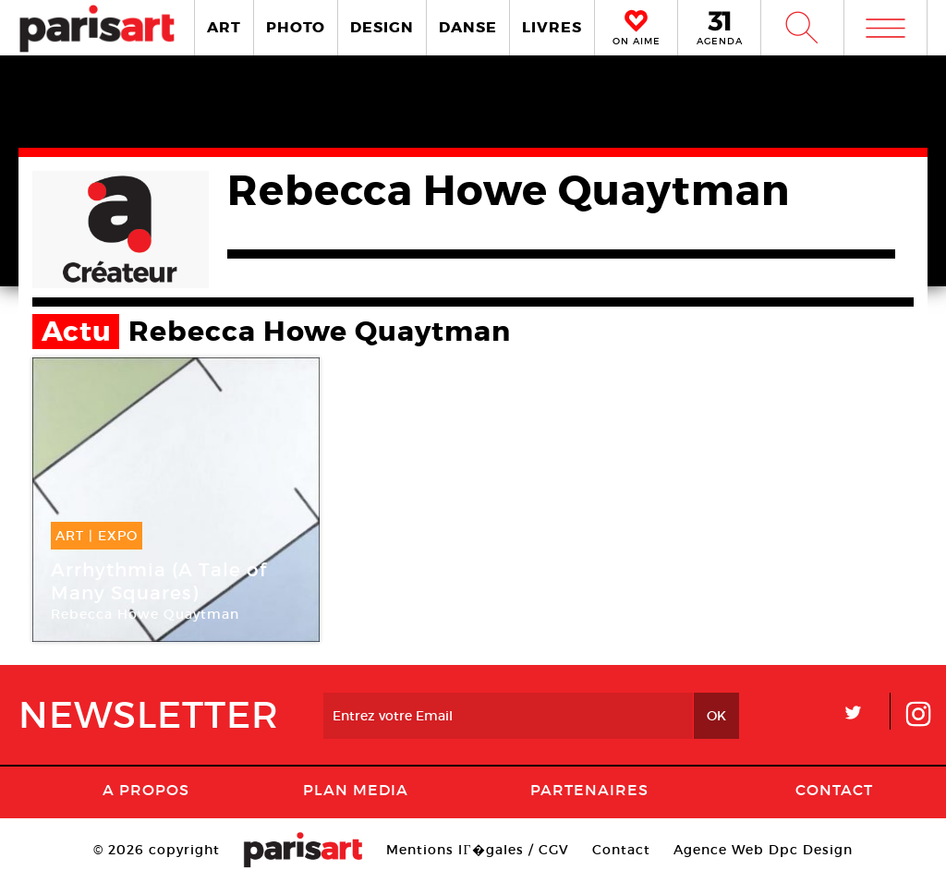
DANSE (468, 27)
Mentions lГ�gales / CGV (477, 849)
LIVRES (552, 27)
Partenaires (589, 789)
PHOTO (295, 27)
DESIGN (382, 27)
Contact (834, 789)
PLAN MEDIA (355, 789)
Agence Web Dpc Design (763, 849)
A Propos (146, 789)
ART (224, 27)
